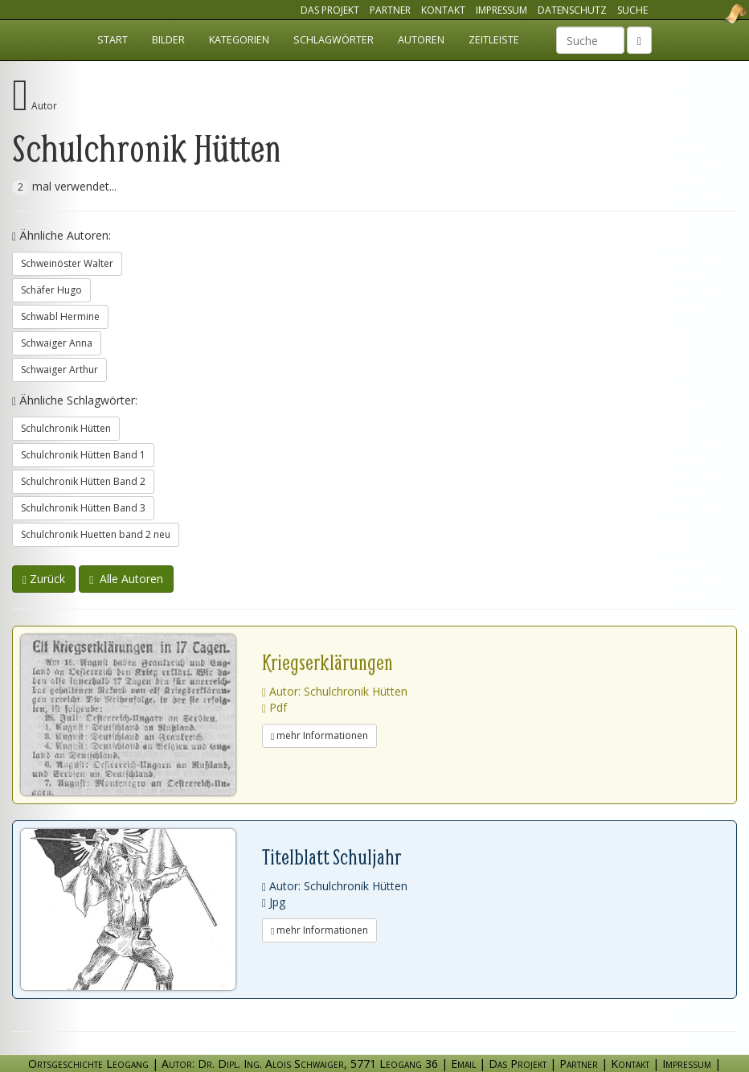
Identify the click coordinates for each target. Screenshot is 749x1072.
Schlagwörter (333, 40)
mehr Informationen (319, 735)
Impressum (501, 10)
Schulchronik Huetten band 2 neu (95, 534)
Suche (632, 10)
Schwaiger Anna (56, 343)
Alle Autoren (126, 578)
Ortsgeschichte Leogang (715, 14)
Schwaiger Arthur (59, 369)
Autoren (421, 40)
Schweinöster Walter (67, 263)
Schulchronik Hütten (66, 428)
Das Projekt (330, 10)
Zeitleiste (494, 40)
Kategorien (239, 40)
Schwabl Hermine (60, 316)
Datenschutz (572, 10)
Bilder (168, 40)
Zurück (44, 578)
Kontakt (443, 10)
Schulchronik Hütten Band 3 (83, 508)
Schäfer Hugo (51, 290)
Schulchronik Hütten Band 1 (83, 455)
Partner (390, 10)
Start (112, 40)
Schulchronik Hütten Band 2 (83, 481)
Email (463, 1063)
